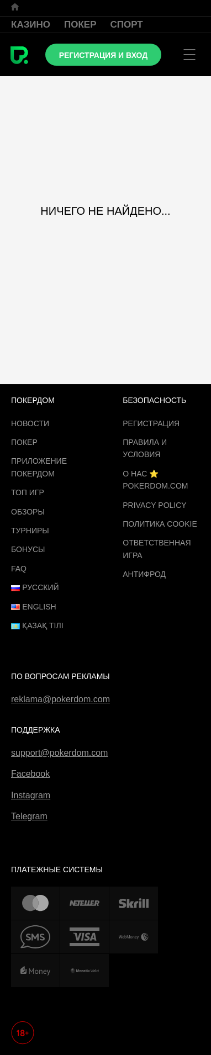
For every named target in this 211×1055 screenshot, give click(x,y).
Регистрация (151, 423)
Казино (30, 24)
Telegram (29, 816)
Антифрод (144, 574)
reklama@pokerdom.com (60, 699)
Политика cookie (160, 523)
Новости (30, 423)
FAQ (19, 568)
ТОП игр (27, 492)
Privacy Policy (154, 505)
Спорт (126, 24)
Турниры (30, 530)
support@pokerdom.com (59, 752)
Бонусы (28, 549)
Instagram (30, 795)
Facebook (30, 773)
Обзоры (28, 511)
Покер (80, 24)
